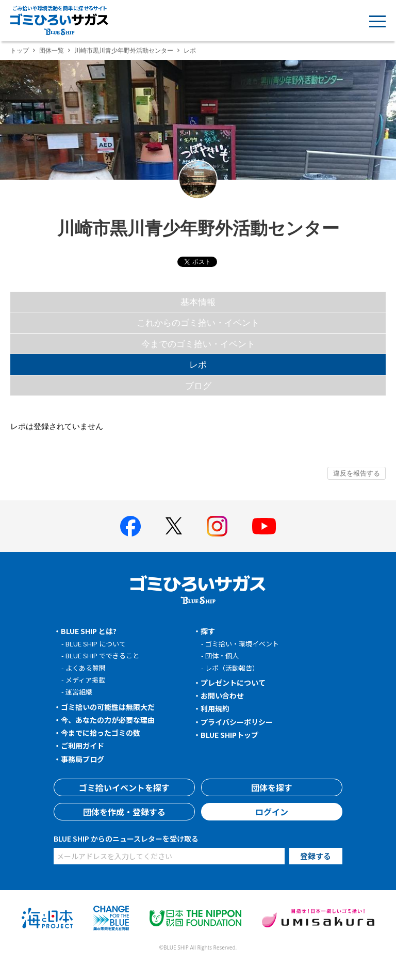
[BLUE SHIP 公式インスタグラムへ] (217, 526)
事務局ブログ (82, 759)
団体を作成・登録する (124, 811)
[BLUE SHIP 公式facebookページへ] (130, 526)
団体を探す (271, 787)
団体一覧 (51, 50)
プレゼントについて (233, 682)
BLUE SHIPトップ (229, 735)
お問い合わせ (222, 695)
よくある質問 (85, 668)
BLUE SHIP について (95, 644)
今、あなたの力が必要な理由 (108, 720)
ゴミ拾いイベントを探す (124, 787)
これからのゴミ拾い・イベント (198, 322)
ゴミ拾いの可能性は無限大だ (108, 707)
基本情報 (198, 302)
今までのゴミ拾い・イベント (198, 344)
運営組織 (78, 692)
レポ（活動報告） (232, 668)
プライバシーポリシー (237, 722)
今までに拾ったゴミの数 (100, 733)
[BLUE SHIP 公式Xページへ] (174, 525)
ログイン (271, 811)
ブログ (198, 385)
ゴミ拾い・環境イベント (242, 644)
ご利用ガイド (82, 745)
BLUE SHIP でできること (102, 655)
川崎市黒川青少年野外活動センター (123, 50)
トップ (19, 50)
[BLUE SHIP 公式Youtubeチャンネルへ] (264, 526)
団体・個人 (222, 655)
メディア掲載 (85, 680)
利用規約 (215, 708)
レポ (198, 364)
